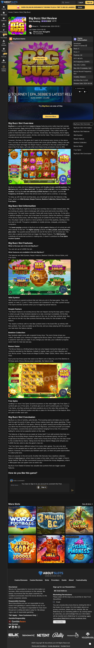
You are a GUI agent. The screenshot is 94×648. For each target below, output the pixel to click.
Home (10, 12)
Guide (64, 580)
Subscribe (59, 622)
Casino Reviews (36, 580)
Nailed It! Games (80, 46)
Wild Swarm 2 (20, 458)
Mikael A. (35, 26)
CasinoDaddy (81, 580)
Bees (23, 128)
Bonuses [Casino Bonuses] (4, 13)
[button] (83, 94)
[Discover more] (50, 111)
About (3, 61)
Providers (55, 580)
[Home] (3, 8)
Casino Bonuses (21, 580)
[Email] (70, 591)
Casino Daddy (3, 69)
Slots (3, 25)
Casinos (3, 19)
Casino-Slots (18, 12)
